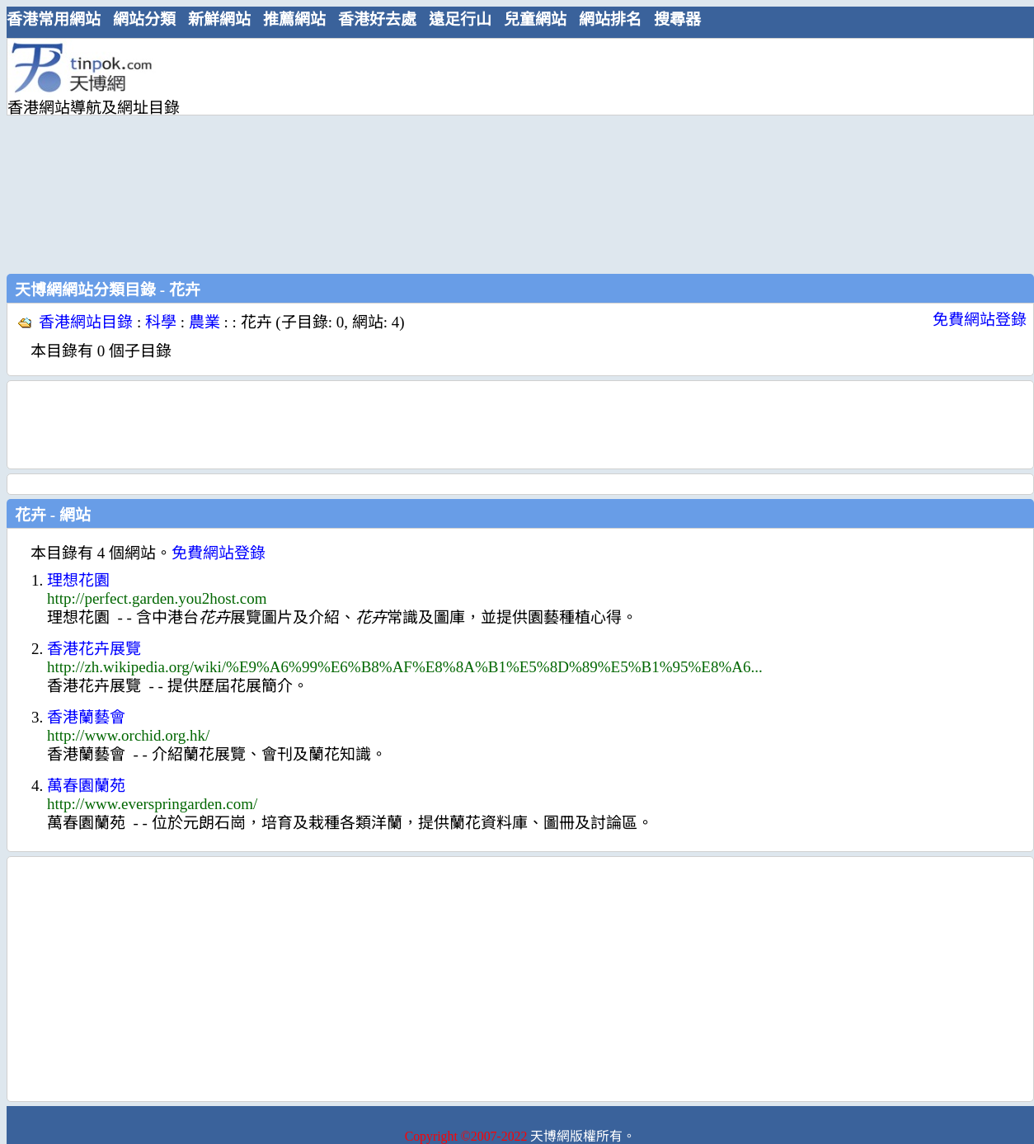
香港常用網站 (54, 19)
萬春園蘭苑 (86, 785)
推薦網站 (294, 19)
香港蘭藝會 (86, 717)
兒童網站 (535, 19)
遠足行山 (460, 19)
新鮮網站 (219, 19)
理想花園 (78, 580)
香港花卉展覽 (94, 648)
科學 (160, 322)
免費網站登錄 (980, 319)
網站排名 (610, 19)
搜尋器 (677, 19)
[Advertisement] (512, 154)
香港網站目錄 (86, 322)
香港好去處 (377, 19)
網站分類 (144, 19)
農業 (204, 322)
